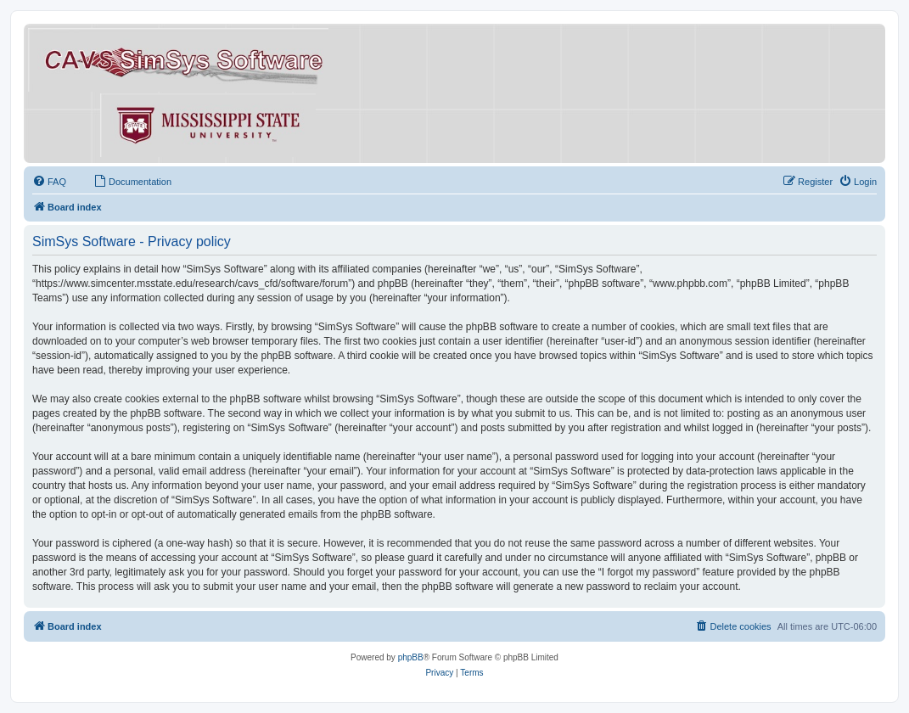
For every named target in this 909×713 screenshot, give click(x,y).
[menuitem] (49, 181)
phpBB (411, 657)
